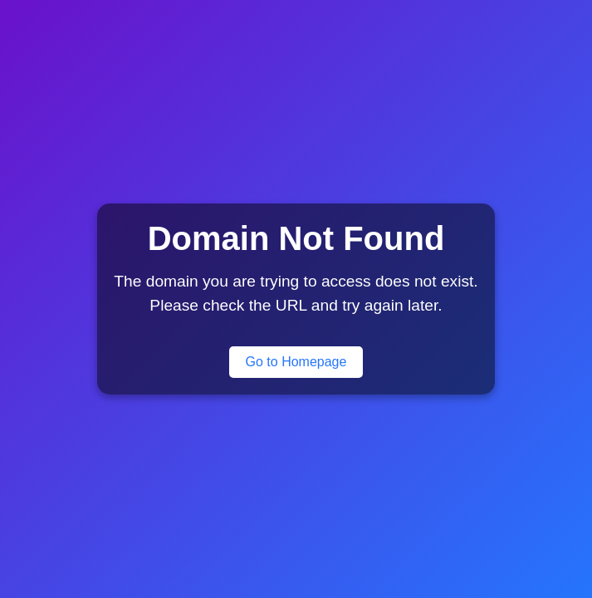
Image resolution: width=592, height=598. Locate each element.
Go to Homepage (296, 362)
